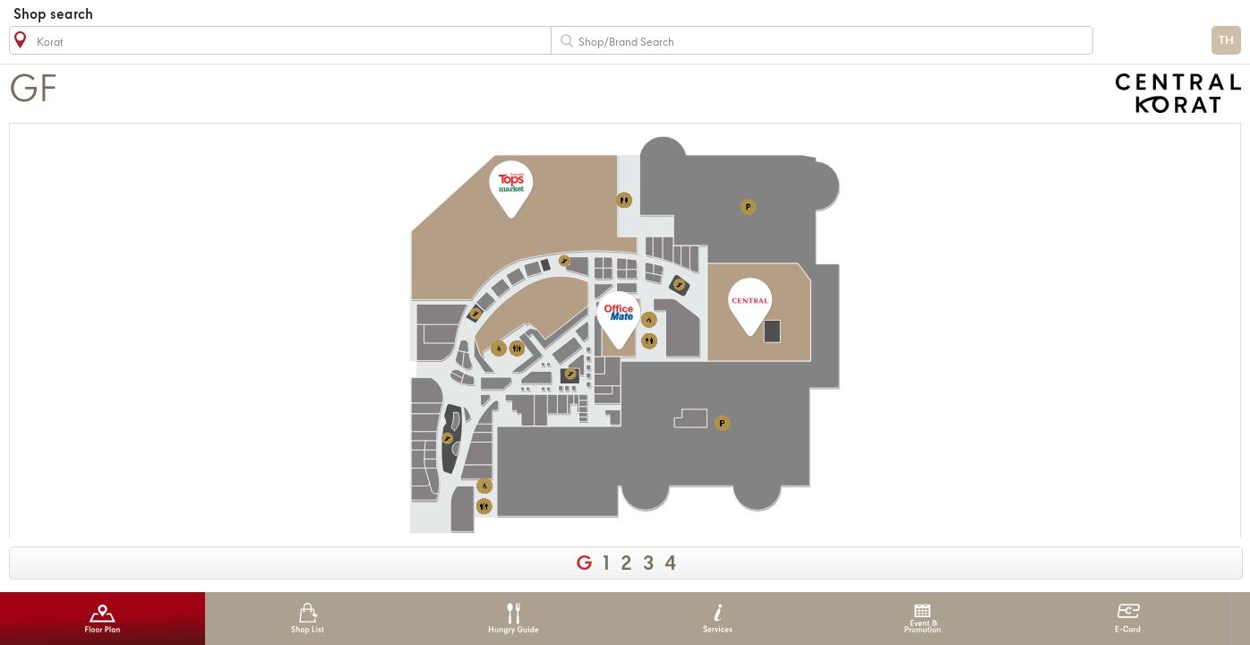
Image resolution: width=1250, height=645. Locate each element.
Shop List (307, 618)
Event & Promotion (923, 618)
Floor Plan (102, 618)
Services (717, 618)
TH (1226, 40)
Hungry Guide (512, 618)
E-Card (1128, 618)
